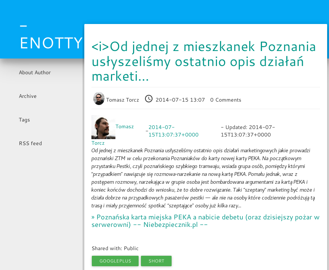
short (156, 261)
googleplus (115, 261)
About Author (35, 72)
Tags (24, 119)
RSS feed (30, 143)
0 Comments (225, 100)
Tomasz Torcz (117, 100)
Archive (28, 96)
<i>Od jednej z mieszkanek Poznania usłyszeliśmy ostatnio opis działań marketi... (203, 60)
